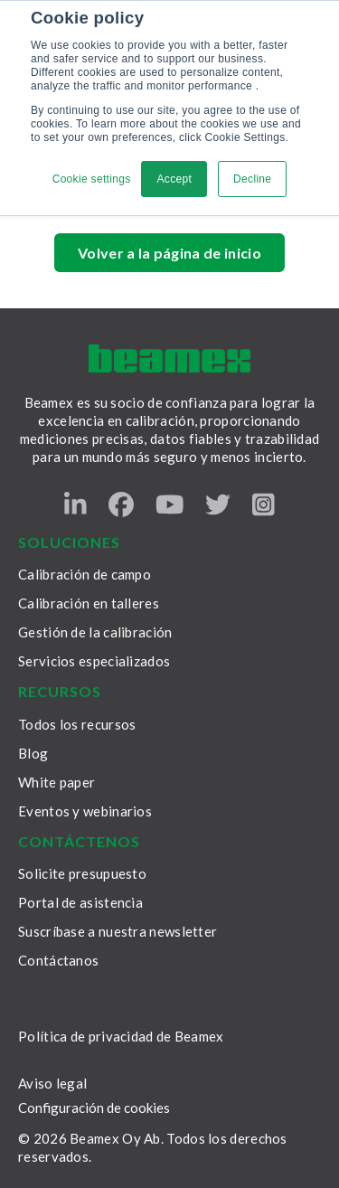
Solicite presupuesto (82, 873)
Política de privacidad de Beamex (121, 1036)
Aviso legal (52, 1083)
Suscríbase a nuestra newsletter (117, 931)
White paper (56, 782)
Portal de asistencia (80, 902)
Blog (33, 753)
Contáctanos (58, 960)
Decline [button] (252, 179)
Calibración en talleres (88, 603)
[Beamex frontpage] (169, 358)
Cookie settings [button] (91, 179)
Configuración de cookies (94, 1108)
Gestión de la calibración (95, 632)
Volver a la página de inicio (169, 252)
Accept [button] (174, 179)
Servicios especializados (94, 661)
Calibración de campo (84, 574)
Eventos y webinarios (85, 811)
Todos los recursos (77, 724)
